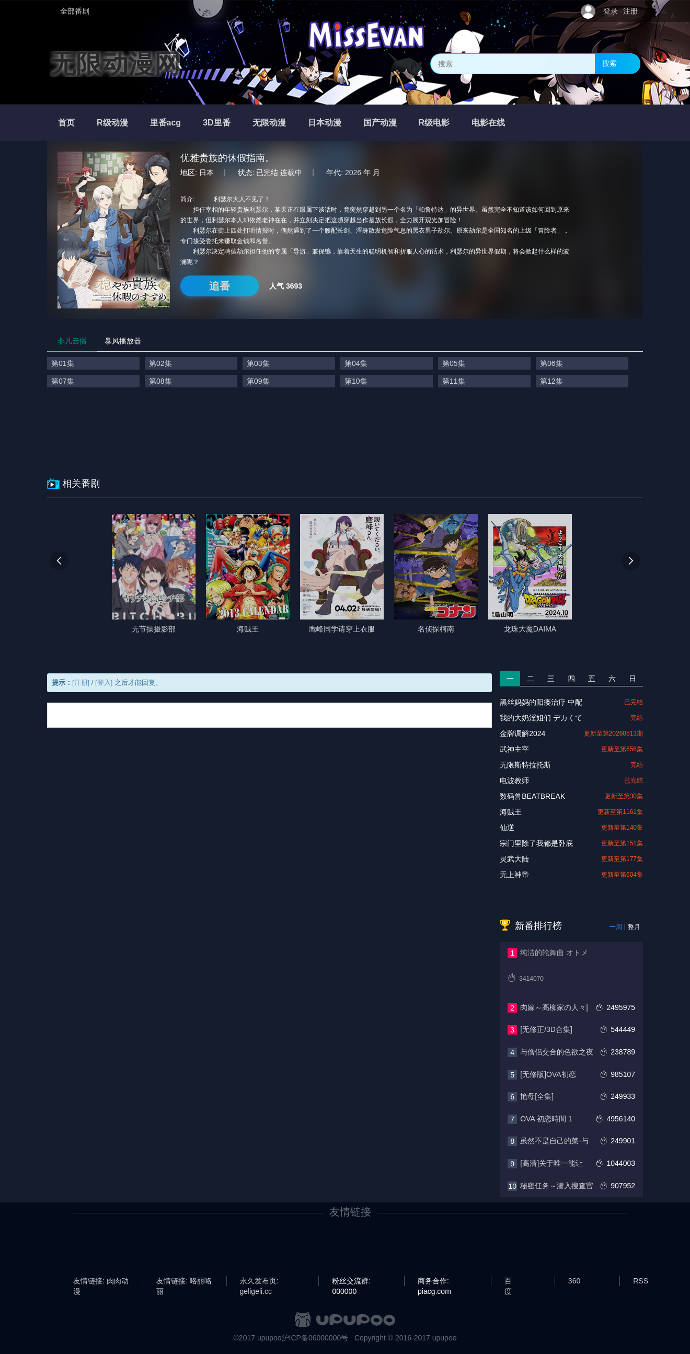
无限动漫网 (115, 63)
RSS (640, 1281)
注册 (630, 11)
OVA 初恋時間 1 (546, 1119)
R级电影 (434, 122)
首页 (66, 122)
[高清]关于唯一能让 (551, 1163)
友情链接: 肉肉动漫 (101, 1281)
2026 (353, 172)
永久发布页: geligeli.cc (259, 1281)
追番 (219, 286)
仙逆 (507, 827)
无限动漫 (269, 122)
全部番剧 (74, 11)
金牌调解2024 (522, 733)
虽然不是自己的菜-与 (554, 1141)
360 (574, 1281)
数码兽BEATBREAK (532, 796)
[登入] (103, 682)
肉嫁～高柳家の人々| (554, 1007)
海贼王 (511, 812)
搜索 (609, 63)
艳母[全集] (537, 1096)
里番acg (165, 122)
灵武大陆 (514, 859)
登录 (610, 11)
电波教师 (514, 780)
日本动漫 (324, 122)
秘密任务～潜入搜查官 (556, 1185)
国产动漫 (380, 122)
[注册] (80, 682)
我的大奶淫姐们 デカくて (541, 718)
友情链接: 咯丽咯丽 (184, 1281)
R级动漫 (112, 122)
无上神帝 (514, 874)
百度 (508, 1281)
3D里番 (216, 122)
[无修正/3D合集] (546, 1029)
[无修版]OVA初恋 (548, 1074)
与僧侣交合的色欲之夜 (556, 1052)
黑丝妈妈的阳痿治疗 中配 (541, 702)
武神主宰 (514, 749)
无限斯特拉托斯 (525, 765)
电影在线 (488, 122)
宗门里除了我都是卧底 (536, 843)
